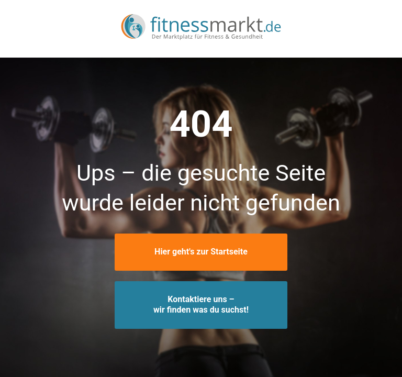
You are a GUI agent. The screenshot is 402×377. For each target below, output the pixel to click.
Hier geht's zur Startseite (201, 252)
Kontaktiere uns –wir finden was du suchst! (201, 304)
